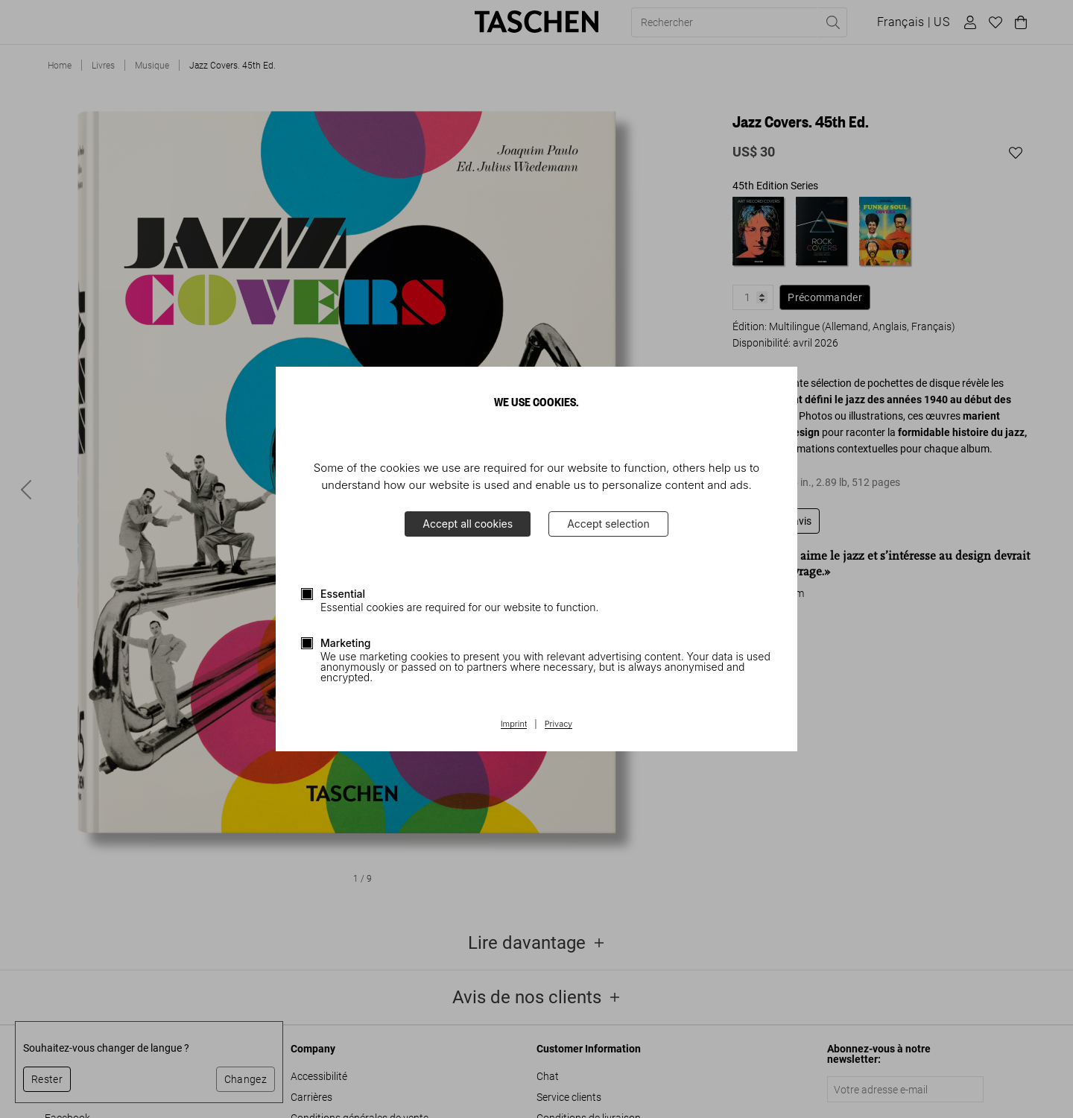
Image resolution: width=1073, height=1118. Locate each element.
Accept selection (608, 523)
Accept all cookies (467, 523)
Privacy (559, 724)
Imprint (514, 724)
